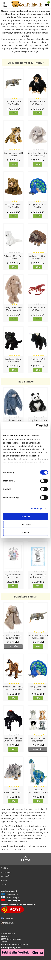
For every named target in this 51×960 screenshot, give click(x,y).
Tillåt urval (25, 524)
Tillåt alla (25, 516)
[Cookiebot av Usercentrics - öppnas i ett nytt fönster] (36, 426)
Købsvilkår (5, 876)
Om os (4, 884)
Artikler (4, 880)
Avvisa (25, 532)
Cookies (4, 868)
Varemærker (6, 872)
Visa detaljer (36, 508)
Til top (25, 858)
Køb (14, 112)
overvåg (13, 646)
